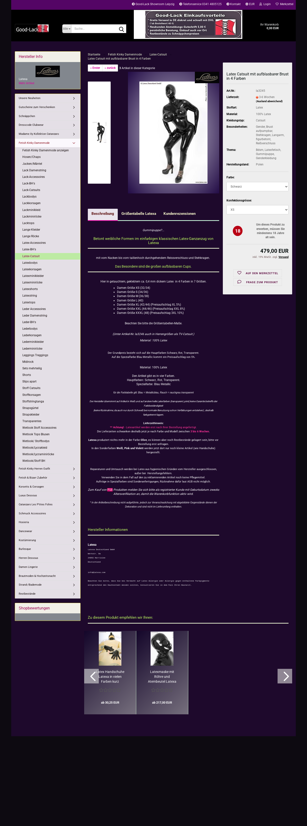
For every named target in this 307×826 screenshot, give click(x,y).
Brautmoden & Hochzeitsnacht (37, 576)
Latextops (28, 302)
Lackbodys (29, 196)
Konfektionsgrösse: (239, 200)
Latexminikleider (33, 276)
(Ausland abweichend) (269, 101)
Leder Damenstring (34, 315)
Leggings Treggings (35, 355)
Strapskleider (30, 414)
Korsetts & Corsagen (31, 486)
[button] (250, 5)
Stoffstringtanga (33, 401)
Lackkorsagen (31, 203)
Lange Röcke (30, 236)
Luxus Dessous (28, 495)
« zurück (110, 68)
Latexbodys (29, 262)
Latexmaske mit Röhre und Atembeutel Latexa (162, 676)
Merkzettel (284, 4)
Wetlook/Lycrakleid (34, 447)
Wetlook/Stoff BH (33, 461)
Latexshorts (30, 289)
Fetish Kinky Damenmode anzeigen (45, 150)
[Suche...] (66, 28)
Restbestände (27, 593)
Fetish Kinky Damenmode (34, 143)
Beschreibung (102, 213)
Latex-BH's (29, 249)
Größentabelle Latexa (138, 213)
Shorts (26, 375)
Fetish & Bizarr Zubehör (33, 477)
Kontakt (233, 4)
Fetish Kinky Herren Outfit (34, 468)
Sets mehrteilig (32, 368)
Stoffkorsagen (31, 395)
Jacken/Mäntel (32, 163)
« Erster (95, 68)
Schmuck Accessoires (32, 513)
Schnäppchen (27, 116)
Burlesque (25, 549)
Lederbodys (29, 328)
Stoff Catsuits (31, 388)
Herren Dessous (28, 558)
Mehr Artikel (26, 83)
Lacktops (28, 223)
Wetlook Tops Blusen (36, 434)
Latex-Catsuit (31, 256)
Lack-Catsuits (31, 190)
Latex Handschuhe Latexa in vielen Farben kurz (110, 676)
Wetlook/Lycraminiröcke (38, 454)
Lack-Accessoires (33, 177)
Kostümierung (27, 540)
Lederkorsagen (32, 335)
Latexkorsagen (32, 269)
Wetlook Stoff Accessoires (39, 427)
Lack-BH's (28, 183)
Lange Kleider (31, 229)
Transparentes (31, 421)
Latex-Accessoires (34, 243)
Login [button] (265, 4)
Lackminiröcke (31, 216)
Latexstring (29, 295)
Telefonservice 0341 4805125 (200, 4)
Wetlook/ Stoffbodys (35, 441)
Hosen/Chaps (31, 157)
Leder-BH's (29, 322)
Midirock (28, 361)
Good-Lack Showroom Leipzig (153, 4)
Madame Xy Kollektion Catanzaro (39, 134)
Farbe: (230, 177)
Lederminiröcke (32, 348)
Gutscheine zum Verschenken (37, 107)
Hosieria (24, 522)
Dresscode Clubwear (31, 125)
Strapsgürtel (30, 408)
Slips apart (29, 381)
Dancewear (25, 531)
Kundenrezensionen (179, 213)
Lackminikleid (31, 210)
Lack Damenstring (34, 170)
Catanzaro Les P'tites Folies (36, 504)
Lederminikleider (33, 342)
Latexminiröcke (32, 282)
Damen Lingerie (28, 567)
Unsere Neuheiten (29, 98)
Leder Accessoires (34, 309)
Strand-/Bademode (30, 584)
